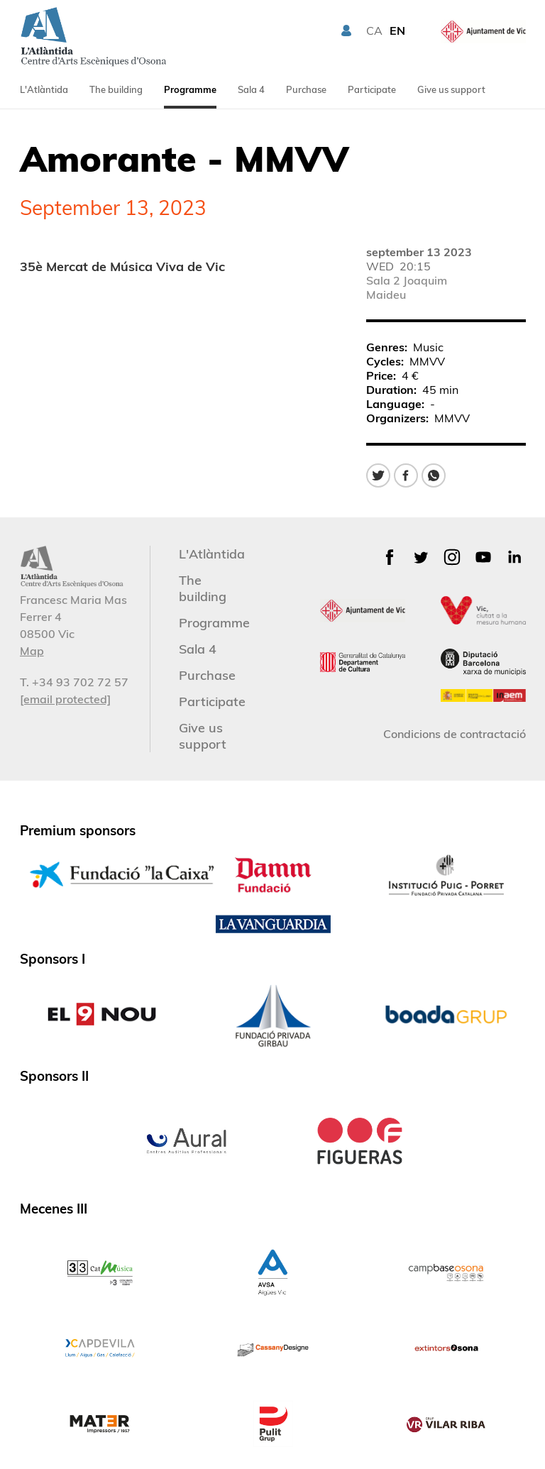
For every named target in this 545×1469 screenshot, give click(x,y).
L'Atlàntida (44, 89)
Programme (190, 89)
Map (32, 651)
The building (116, 89)
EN (397, 30)
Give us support (451, 89)
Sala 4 (251, 89)
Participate (372, 89)
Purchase (306, 89)
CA (374, 30)
